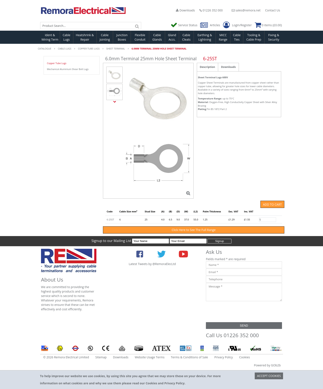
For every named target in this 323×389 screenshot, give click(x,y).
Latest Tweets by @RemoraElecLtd (152, 264)
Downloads (185, 10)
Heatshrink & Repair (85, 37)
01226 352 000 (211, 10)
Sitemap (101, 357)
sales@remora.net (246, 10)
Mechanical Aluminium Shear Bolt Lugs (68, 69)
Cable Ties (237, 37)
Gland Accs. (172, 37)
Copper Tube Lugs (56, 63)
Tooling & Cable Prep (253, 37)
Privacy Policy (223, 357)
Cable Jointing (105, 37)
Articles (210, 25)
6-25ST (110, 219)
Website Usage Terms (149, 357)
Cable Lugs (66, 37)
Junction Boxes (121, 37)
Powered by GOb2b (267, 365)
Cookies (244, 357)
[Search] (137, 25)
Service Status (184, 25)
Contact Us (272, 10)
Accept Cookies (269, 376)
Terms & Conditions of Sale (189, 357)
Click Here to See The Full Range (194, 230)
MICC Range (223, 37)
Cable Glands (157, 37)
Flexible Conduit (139, 37)
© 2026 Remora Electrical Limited (66, 357)
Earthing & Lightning (204, 37)
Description (207, 67)
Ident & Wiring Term (49, 37)
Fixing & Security (273, 37)
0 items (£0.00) (268, 25)
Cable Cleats (186, 37)
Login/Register (237, 25)
